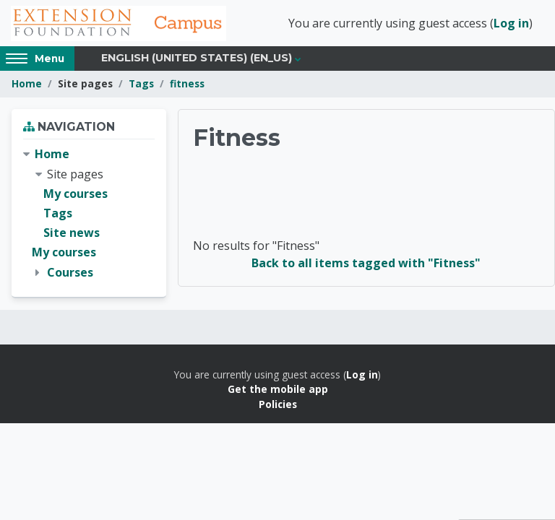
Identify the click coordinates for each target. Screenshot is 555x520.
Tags (141, 85)
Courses (70, 273)
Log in (511, 24)
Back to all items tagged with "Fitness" (366, 264)
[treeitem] (89, 214)
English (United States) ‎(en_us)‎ (196, 59)
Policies (278, 405)
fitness (187, 85)
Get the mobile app (278, 389)
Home (27, 85)
